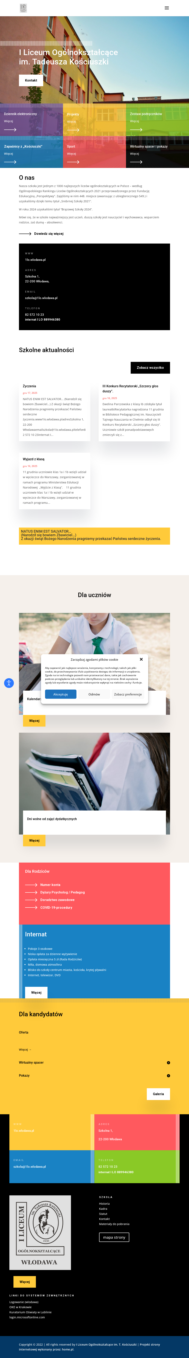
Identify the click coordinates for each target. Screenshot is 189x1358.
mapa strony (114, 1237)
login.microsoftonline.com (27, 1317)
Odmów (94, 694)
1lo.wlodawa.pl (35, 260)
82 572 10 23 (34, 315)
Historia (104, 1204)
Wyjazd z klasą (33, 459)
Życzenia (29, 386)
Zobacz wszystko (150, 368)
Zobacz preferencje (128, 694)
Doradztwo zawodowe (57, 900)
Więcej (34, 721)
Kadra (103, 1209)
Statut (103, 1214)
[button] (141, 659)
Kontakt (31, 80)
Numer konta (50, 885)
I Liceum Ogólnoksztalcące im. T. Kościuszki (106, 1344)
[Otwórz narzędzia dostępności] (9, 683)
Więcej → (25, 1049)
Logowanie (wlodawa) (23, 1302)
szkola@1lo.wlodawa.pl (41, 298)
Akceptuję (60, 694)
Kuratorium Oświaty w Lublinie (30, 1312)
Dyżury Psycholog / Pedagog (62, 892)
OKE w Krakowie (20, 1307)
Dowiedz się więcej (48, 234)
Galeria (158, 1094)
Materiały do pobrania (114, 1224)
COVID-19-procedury (56, 908)
